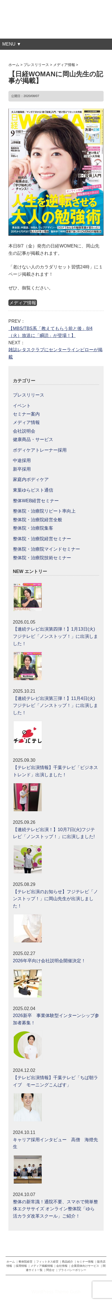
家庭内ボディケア (31, 479)
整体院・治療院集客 (33, 528)
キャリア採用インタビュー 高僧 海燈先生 (55, 1143)
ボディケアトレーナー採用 (40, 450)
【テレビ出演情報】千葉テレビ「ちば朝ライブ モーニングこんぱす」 (55, 1081)
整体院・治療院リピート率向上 (44, 511)
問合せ (50, 1270)
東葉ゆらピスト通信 (33, 490)
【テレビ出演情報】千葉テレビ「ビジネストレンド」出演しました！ (55, 771)
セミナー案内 (26, 414)
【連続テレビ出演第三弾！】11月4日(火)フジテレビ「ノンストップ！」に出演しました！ (55, 705)
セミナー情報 (85, 1261)
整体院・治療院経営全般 (37, 519)
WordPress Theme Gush (55, 1291)
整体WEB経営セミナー (36, 500)
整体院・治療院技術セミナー (42, 557)
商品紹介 (67, 1261)
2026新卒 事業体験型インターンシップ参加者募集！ (56, 1019)
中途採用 (22, 460)
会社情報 (61, 1265)
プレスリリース (28, 395)
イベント (22, 405)
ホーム (10, 1261)
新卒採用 (22, 469)
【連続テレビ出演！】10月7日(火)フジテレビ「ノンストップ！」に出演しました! (54, 833)
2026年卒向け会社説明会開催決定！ (49, 960)
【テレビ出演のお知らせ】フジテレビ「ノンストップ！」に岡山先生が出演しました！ (55, 898)
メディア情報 (22, 302)
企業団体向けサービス (85, 1265)
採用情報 (21, 1265)
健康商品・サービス (33, 439)
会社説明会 (24, 431)
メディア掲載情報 (42, 1265)
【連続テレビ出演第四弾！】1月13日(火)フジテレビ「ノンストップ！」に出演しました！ (55, 636)
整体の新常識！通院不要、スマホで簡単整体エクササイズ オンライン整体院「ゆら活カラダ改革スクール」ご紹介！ (55, 1208)
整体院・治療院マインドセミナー (46, 549)
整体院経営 (25, 1261)
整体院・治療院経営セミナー (42, 538)
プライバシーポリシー (72, 1270)
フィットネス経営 (47, 1261)
